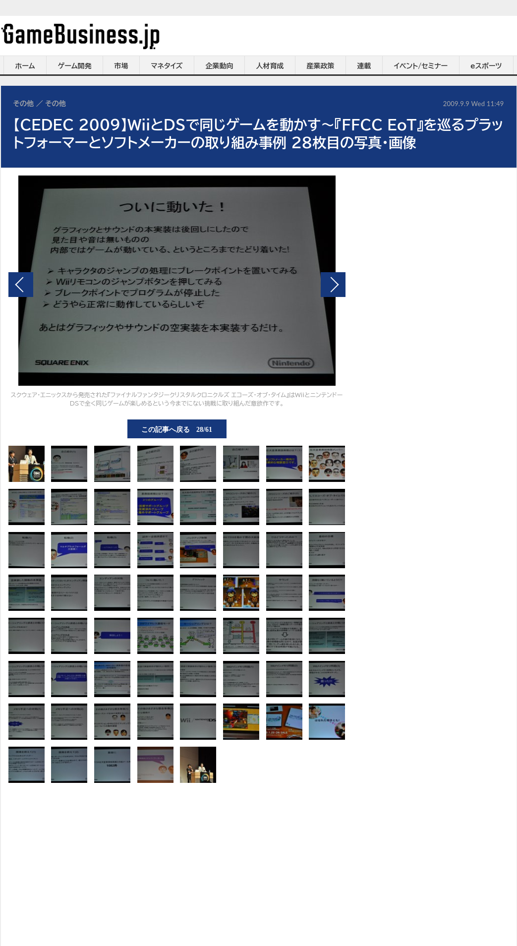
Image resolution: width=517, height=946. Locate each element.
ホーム (25, 65)
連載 (364, 65)
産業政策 (321, 65)
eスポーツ (486, 65)
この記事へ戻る (176, 428)
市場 (121, 65)
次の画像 (333, 284)
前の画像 (20, 284)
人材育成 (270, 65)
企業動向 (219, 65)
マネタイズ (167, 65)
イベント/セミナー (421, 65)
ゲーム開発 (75, 65)
